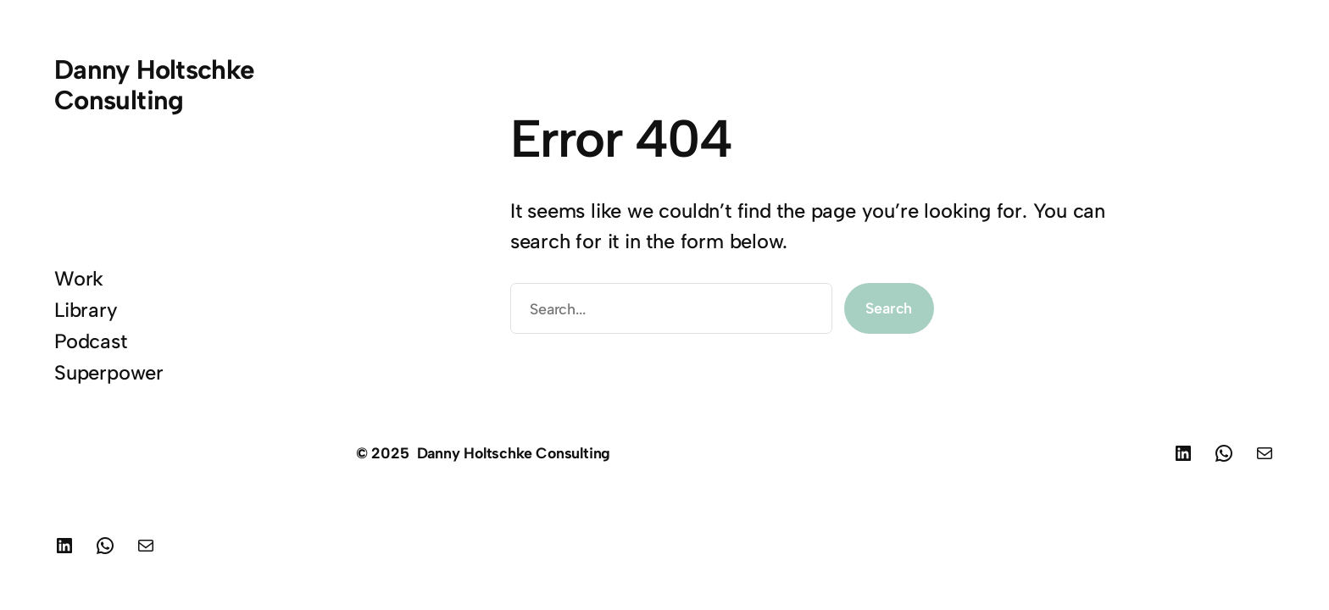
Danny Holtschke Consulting (154, 84)
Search (888, 308)
